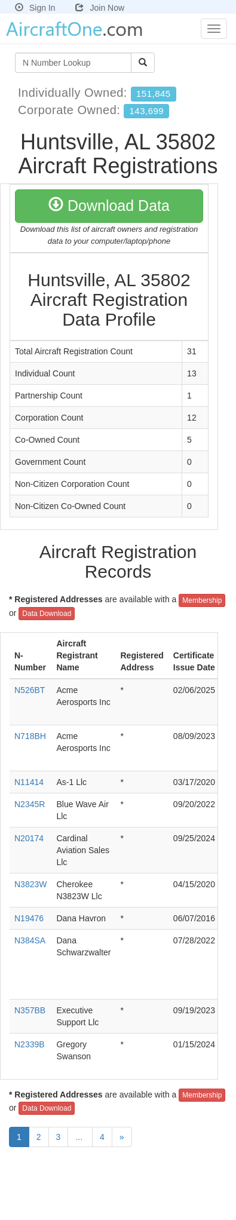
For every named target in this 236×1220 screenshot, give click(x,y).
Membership (202, 600)
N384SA (29, 940)
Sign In (35, 8)
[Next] (122, 1137)
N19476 (29, 918)
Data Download (46, 613)
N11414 (29, 782)
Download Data (109, 205)
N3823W (30, 884)
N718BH (30, 736)
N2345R (29, 804)
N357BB (29, 1010)
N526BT (29, 690)
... (80, 1137)
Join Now (99, 8)
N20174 (29, 838)
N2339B (29, 1044)
